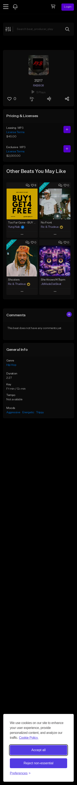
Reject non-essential (38, 763)
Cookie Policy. (28, 737)
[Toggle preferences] (20, 773)
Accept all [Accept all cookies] (38, 750)
